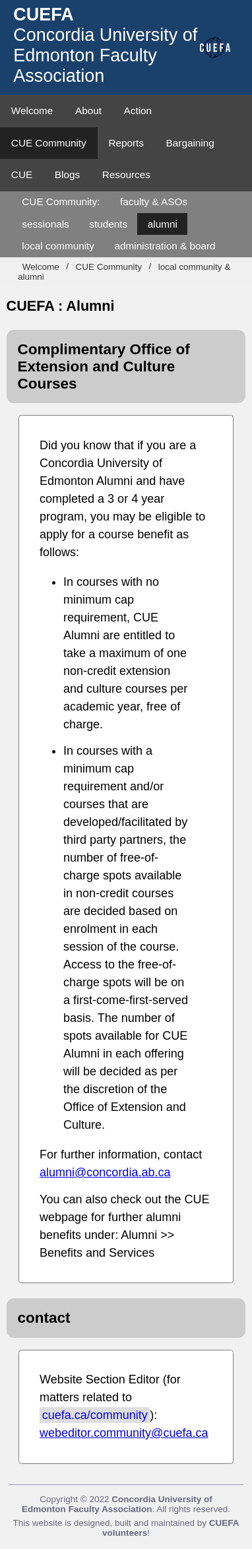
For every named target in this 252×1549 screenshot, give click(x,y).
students (108, 224)
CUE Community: (61, 201)
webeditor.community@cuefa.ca (124, 1432)
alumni (162, 224)
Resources (126, 174)
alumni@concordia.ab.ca (105, 1172)
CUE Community (48, 142)
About (88, 110)
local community (58, 245)
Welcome (32, 110)
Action (138, 110)
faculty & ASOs (153, 201)
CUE (21, 174)
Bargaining (190, 142)
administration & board (165, 245)
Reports (126, 142)
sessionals (45, 224)
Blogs (67, 174)
